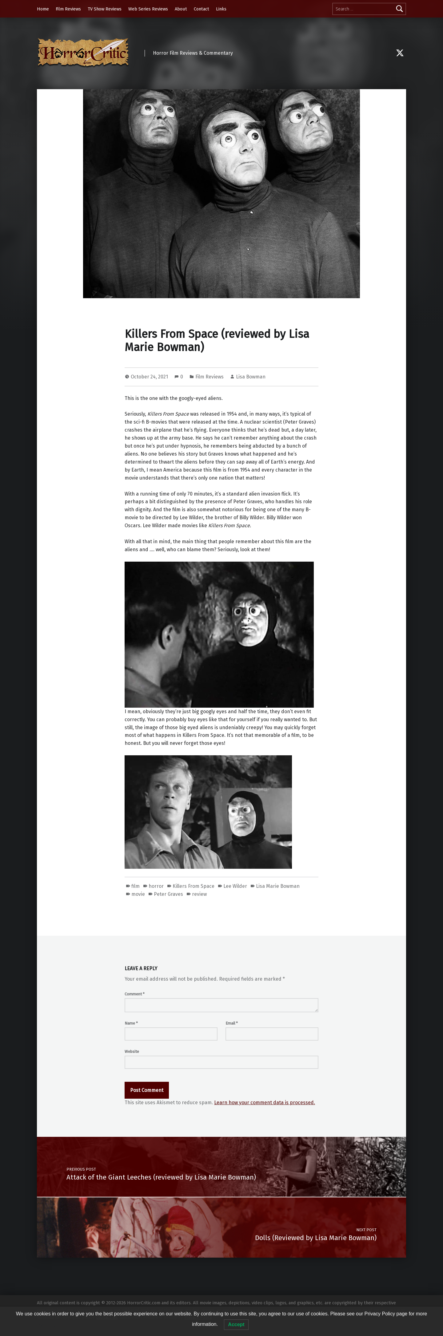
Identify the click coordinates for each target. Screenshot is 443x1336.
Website (132, 1051)
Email (231, 1023)
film (135, 886)
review (199, 894)
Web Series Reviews (148, 9)
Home (43, 9)
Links (221, 9)
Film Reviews (68, 9)
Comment (135, 994)
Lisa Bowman (250, 377)
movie (138, 894)
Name (131, 1023)
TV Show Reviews (105, 9)
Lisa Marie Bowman (278, 886)
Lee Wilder (235, 886)
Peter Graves (168, 894)
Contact (201, 9)
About (181, 9)
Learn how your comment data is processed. (264, 1102)
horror (156, 886)
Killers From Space (193, 886)
